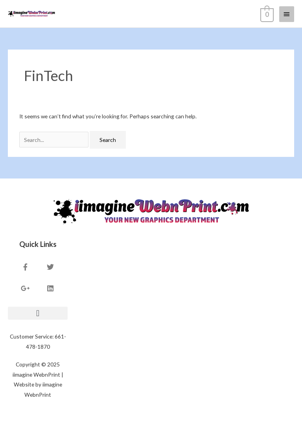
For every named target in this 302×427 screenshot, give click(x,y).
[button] (38, 313)
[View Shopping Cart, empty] (266, 14)
